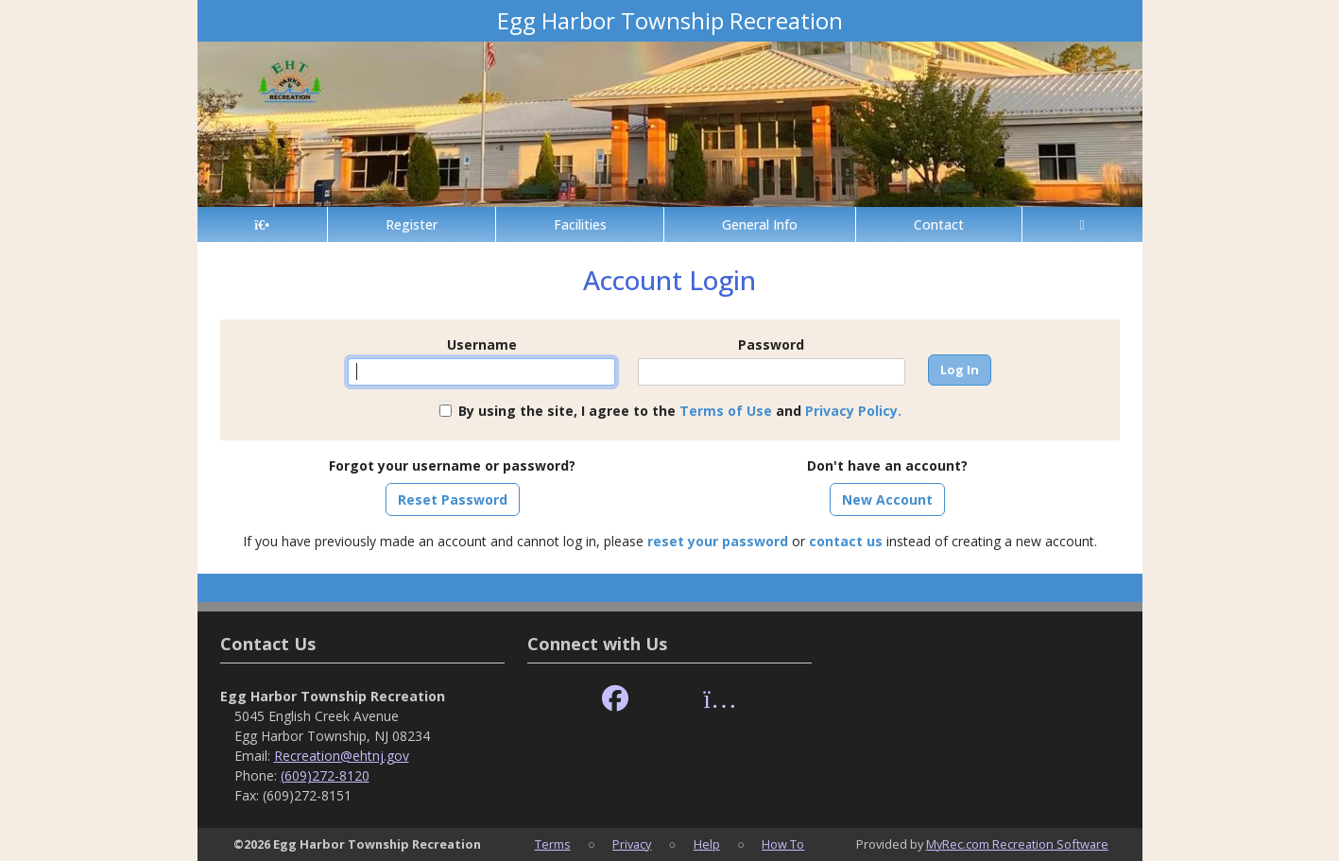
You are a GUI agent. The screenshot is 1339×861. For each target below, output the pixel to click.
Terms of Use (725, 411)
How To (783, 843)
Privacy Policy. (853, 411)
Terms (553, 843)
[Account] (1082, 224)
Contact (939, 224)
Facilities (580, 224)
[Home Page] (262, 224)
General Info (760, 224)
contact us (846, 541)
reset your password (717, 541)
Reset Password (452, 499)
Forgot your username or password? (452, 465)
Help (707, 843)
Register (412, 224)
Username (482, 344)
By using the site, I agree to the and (679, 411)
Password (771, 344)
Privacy (631, 843)
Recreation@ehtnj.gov (341, 756)
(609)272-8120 (325, 775)
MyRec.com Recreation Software (1017, 843)
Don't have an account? (887, 465)
